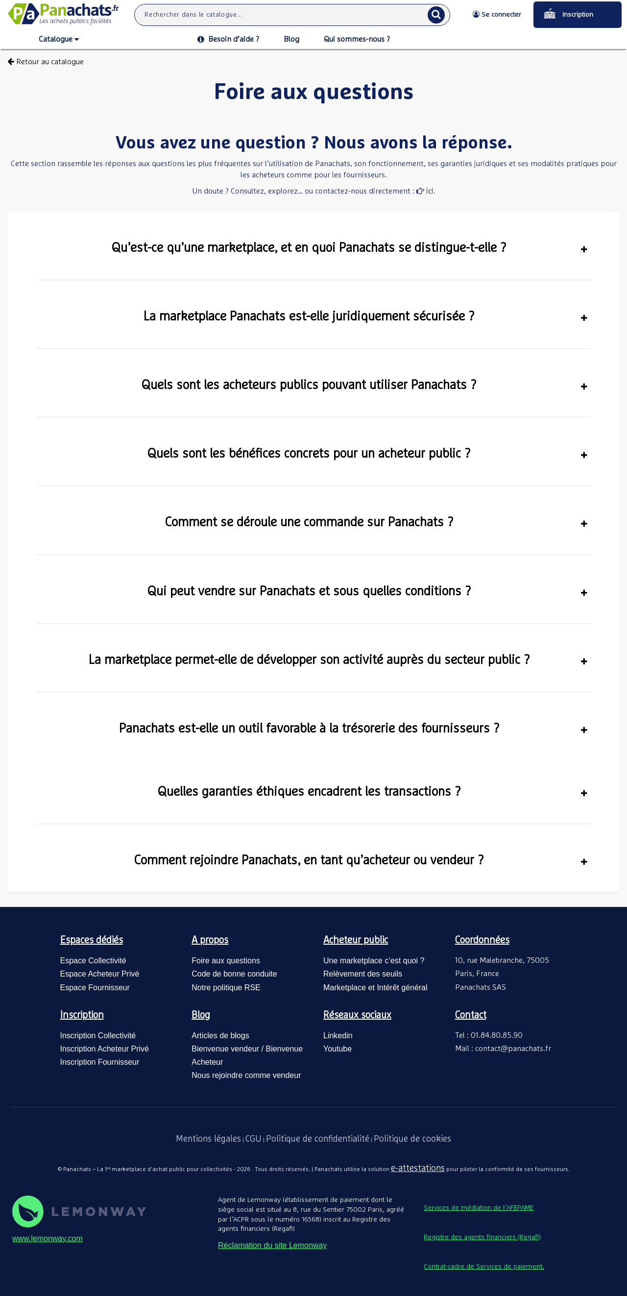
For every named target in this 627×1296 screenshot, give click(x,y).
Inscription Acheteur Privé (104, 1049)
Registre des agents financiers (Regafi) (482, 1237)
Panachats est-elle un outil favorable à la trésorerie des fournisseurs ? (353, 728)
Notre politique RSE (226, 987)
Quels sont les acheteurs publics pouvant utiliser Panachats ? (364, 385)
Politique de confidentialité (317, 1139)
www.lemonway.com (47, 1238)
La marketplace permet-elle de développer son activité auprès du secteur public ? (338, 660)
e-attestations (418, 1168)
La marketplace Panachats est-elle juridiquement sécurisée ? (365, 316)
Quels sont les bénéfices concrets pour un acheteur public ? (367, 453)
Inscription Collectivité (98, 1035)
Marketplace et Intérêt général (375, 987)
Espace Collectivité (93, 960)
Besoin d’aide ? (228, 39)
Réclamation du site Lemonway (272, 1245)
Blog (291, 39)
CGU (253, 1139)
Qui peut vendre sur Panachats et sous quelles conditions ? (367, 591)
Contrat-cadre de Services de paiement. (484, 1266)
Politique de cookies (412, 1139)
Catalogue (59, 39)
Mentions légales (208, 1139)
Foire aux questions (226, 960)
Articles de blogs (220, 1035)
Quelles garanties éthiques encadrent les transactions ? (373, 791)
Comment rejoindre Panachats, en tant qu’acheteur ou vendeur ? (360, 860)
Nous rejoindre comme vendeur (246, 1075)
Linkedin (338, 1035)
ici (429, 191)
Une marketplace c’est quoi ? (373, 960)
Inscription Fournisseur (100, 1062)
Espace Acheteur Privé (100, 974)
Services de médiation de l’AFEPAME (478, 1207)
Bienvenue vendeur (225, 1049)
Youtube (337, 1049)
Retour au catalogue (45, 62)
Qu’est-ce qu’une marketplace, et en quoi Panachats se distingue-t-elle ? (349, 248)
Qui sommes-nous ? (357, 39)
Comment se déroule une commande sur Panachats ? (376, 522)
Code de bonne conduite (234, 974)
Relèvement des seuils (362, 974)
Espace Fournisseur (95, 987)
